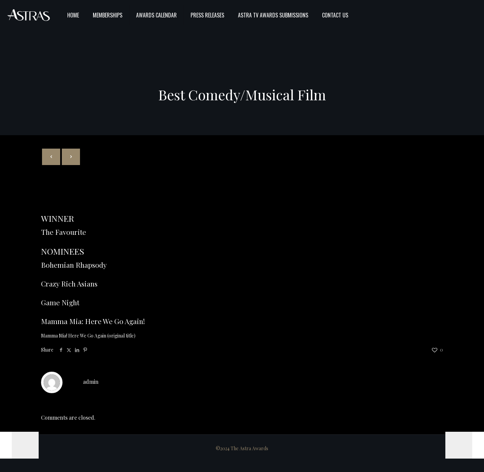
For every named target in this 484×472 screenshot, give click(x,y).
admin (90, 381)
